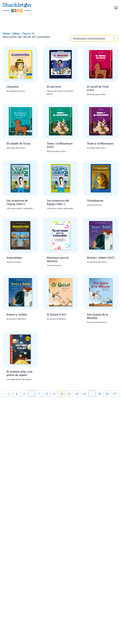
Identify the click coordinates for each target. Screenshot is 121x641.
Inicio (6, 33)
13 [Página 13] (84, 393)
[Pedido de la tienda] (94, 38)
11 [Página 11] (69, 393)
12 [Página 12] (77, 393)
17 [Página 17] (114, 393)
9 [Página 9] (54, 393)
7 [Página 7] (39, 393)
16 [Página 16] (107, 393)
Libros (16, 33)
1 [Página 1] (9, 393)
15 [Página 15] (99, 393)
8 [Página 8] (46, 393)
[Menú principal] (115, 7)
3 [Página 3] (24, 393)
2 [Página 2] (16, 393)
